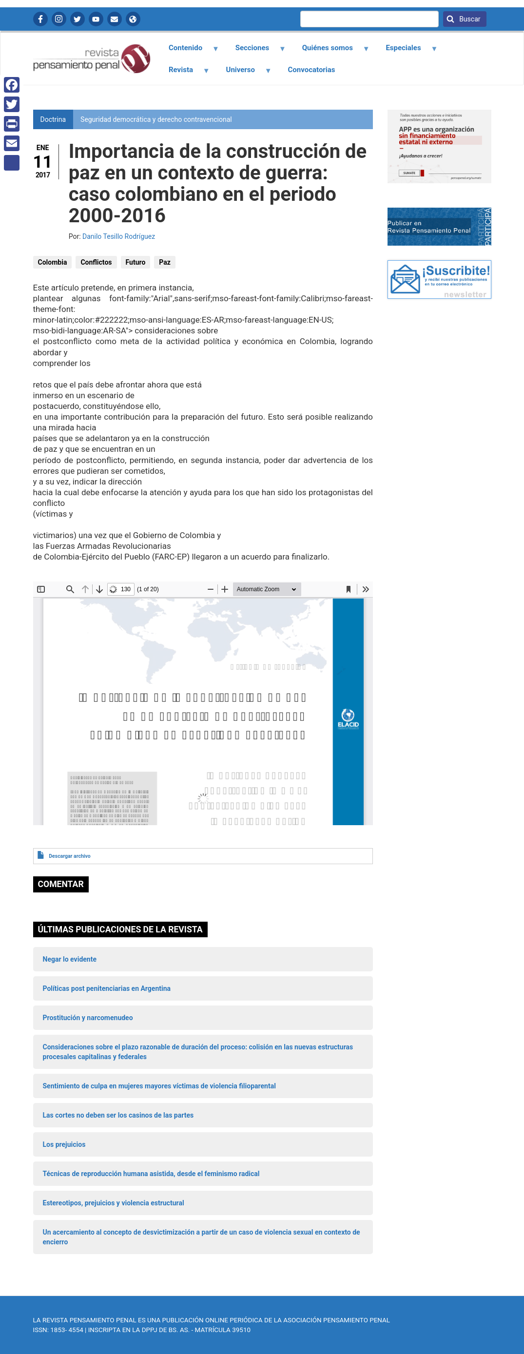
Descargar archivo (69, 856)
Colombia (52, 262)
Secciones (255, 51)
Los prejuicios (64, 1144)
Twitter (77, 19)
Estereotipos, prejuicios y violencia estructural (113, 1203)
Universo (243, 73)
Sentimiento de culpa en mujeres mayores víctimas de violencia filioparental (159, 1086)
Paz (165, 262)
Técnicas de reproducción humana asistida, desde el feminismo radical (151, 1174)
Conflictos (96, 262)
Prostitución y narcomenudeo (88, 1018)
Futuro (136, 262)
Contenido (188, 51)
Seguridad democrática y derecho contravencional (156, 119)
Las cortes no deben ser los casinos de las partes (118, 1115)
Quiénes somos (330, 51)
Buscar (469, 19)
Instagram (59, 19)
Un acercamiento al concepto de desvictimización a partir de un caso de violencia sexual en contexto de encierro (201, 1237)
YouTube (96, 19)
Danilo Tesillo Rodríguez (118, 236)
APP (133, 19)
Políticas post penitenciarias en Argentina (107, 988)
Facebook (40, 19)
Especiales (406, 51)
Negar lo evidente (70, 959)
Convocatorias (311, 69)
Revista (184, 73)
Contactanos (114, 19)
